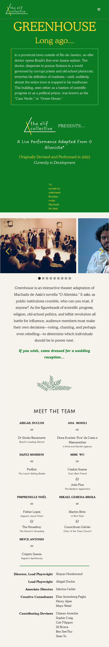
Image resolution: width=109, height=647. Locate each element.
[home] (16, 9)
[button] (99, 9)
